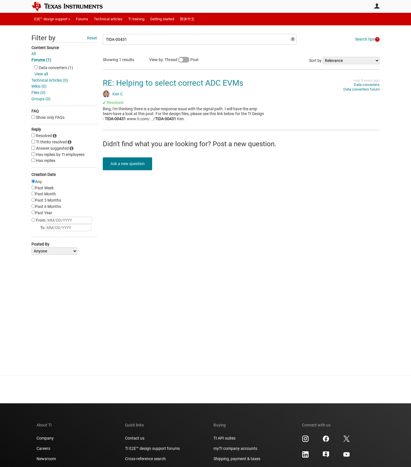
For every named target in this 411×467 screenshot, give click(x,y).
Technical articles (108, 19)
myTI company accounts (235, 448)
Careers (43, 448)
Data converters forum (361, 89)
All (33, 53)
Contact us (134, 438)
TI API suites (224, 438)
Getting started (162, 19)
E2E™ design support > (52, 19)
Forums (82, 19)
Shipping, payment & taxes (236, 458)
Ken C (117, 94)
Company (45, 438)
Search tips (365, 39)
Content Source (45, 47)
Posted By (40, 244)
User (377, 6)
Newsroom (46, 458)
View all (41, 74)
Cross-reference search (145, 458)
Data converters (367, 85)
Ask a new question (128, 163)
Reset (92, 38)
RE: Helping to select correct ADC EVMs (173, 83)
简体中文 (187, 19)
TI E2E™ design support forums (152, 448)
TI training (136, 19)
